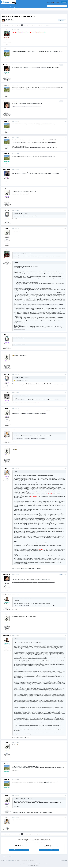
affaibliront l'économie (45, 304)
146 (32, 25)
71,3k (7, 39)
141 (19, 25)
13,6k (7, 180)
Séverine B (6, 392)
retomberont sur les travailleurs (57, 304)
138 (12, 25)
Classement (17, 9)
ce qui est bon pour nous (57, 326)
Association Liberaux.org (6, 6)
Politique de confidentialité (33, 863)
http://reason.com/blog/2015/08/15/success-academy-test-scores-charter (26, 106)
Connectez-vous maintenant (49, 849)
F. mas (6, 188)
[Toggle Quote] (14, 213)
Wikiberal (38, 6)
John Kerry (23, 283)
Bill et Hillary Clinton (30, 283)
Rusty (6, 430)
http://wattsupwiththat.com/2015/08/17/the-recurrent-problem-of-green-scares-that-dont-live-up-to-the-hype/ (33, 582)
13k (7, 199)
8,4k (7, 221)
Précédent (6, 25)
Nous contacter (42, 863)
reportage (59, 292)
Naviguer (14, 7)
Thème (25, 863)
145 (29, 25)
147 (34, 25)
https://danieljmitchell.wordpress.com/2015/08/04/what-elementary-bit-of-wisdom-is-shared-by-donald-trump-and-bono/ (35, 173)
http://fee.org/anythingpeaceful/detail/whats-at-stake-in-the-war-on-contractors (43, 67)
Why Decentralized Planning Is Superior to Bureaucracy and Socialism (25, 766)
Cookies (47, 863)
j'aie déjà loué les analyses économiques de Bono (31, 323)
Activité (20, 6)
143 (24, 25)
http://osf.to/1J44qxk (47, 782)
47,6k (6, 112)
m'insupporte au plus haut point (24, 305)
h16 (7, 29)
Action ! (12, 20)
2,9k (7, 402)
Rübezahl (6, 49)
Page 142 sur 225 (47, 25)
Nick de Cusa (9, 19)
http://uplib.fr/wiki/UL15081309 (56, 51)
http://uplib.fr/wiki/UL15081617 (50, 142)
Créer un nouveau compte (19, 849)
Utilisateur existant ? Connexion (53, 2)
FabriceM (6, 210)
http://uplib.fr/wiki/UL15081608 (44, 123)
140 (17, 25)
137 (10, 25)
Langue (20, 863)
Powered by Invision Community (34, 865)
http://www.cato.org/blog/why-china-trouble (20, 193)
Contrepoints (32, 6)
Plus (42, 6)
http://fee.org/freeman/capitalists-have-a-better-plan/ (48, 767)
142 (22, 25)
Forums (2, 9)
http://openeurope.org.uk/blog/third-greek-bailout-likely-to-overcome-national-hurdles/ (29, 413)
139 (15, 25)
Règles (7, 9)
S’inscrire (64, 2)
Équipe (12, 9)
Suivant (38, 25)
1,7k (7, 478)
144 (27, 25)
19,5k (7, 58)
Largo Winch (6, 169)
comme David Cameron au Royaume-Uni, (32, 289)
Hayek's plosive (7, 594)
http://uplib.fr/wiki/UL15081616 (50, 139)
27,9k (6, 605)
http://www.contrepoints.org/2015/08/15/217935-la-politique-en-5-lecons (43, 147)
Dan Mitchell (23, 267)
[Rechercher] (53, 6)
